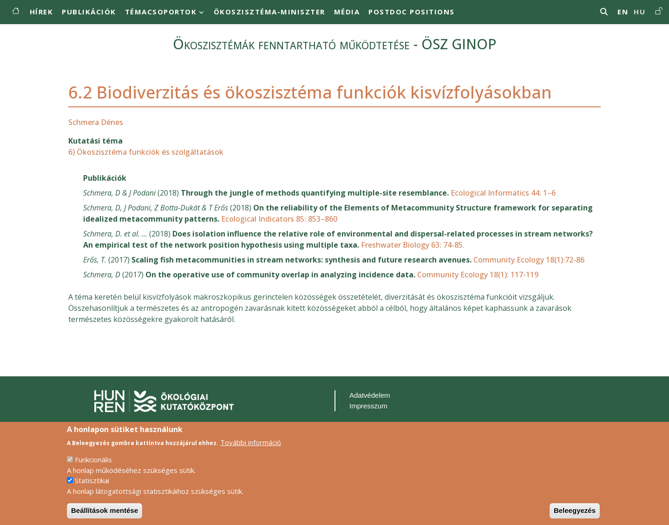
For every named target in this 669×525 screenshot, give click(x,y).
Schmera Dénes (95, 122)
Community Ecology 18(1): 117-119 (477, 274)
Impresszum (368, 406)
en (622, 11)
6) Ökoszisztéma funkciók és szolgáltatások (145, 152)
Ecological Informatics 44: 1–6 (503, 193)
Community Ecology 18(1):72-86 (528, 260)
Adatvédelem (369, 395)
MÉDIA (347, 11)
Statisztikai (92, 489)
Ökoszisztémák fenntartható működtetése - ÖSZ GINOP (335, 43)
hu (639, 11)
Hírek (41, 11)
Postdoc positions (411, 11)
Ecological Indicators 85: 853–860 (279, 219)
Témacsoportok (161, 11)
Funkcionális (93, 468)
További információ (250, 450)
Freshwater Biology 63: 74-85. (413, 245)
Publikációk (89, 11)
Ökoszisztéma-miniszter (269, 11)
